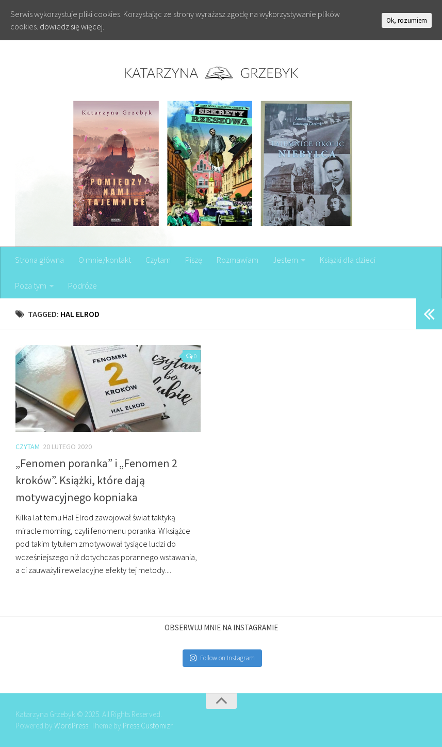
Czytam (158, 260)
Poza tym (30, 285)
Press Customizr (147, 725)
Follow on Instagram (222, 658)
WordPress (71, 725)
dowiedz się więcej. (72, 26)
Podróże (82, 285)
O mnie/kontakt (104, 260)
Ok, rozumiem (406, 20)
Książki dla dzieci (347, 260)
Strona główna (39, 260)
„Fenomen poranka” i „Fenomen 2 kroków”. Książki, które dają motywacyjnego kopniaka (96, 480)
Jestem (285, 260)
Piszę (193, 260)
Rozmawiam (237, 260)
